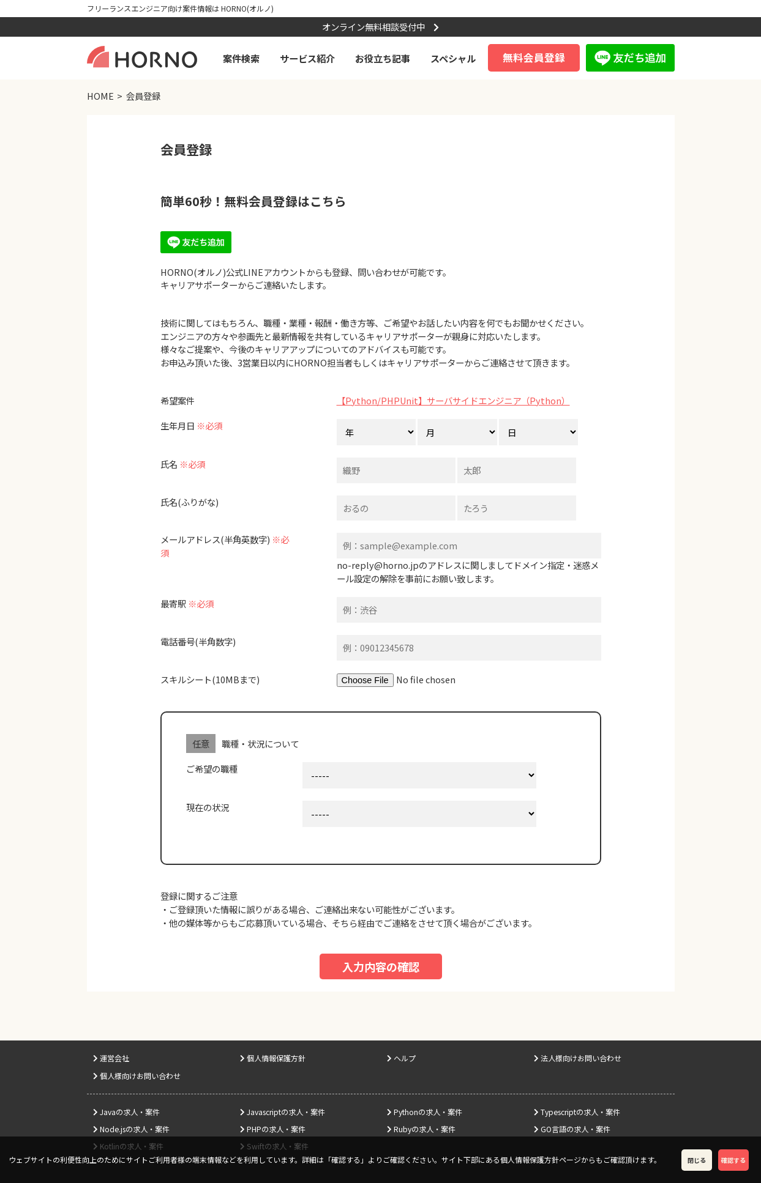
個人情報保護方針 (273, 1058)
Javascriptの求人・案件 (282, 1112)
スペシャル (453, 58)
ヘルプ (401, 1058)
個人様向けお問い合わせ (137, 1075)
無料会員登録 (534, 57)
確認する (733, 1160)
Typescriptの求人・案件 (577, 1112)
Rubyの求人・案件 (421, 1129)
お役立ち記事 (382, 58)
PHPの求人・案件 (273, 1129)
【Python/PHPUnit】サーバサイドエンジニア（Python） (453, 400)
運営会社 (111, 1058)
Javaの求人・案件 (126, 1112)
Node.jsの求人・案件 (131, 1129)
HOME (100, 95)
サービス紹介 (307, 58)
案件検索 (241, 58)
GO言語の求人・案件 (572, 1129)
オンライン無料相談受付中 (380, 26)
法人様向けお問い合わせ (577, 1058)
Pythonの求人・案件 (424, 1112)
